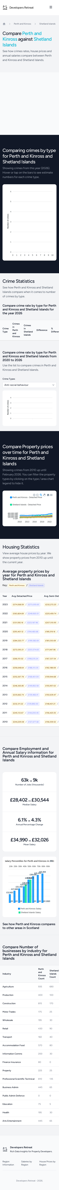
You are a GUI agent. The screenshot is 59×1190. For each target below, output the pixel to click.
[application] (29, 887)
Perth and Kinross (22, 23)
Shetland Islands (47, 23)
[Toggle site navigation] (51, 7)
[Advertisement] (29, 103)
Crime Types (9, 379)
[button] (26, 497)
